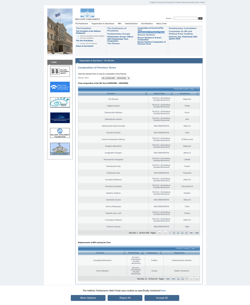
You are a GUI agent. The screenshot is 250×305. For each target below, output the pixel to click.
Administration (131, 24)
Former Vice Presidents (88, 43)
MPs (120, 24)
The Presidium (83, 28)
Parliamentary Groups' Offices (120, 37)
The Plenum (113, 43)
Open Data (199, 2)
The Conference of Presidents (116, 29)
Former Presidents (86, 38)
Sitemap (185, 2)
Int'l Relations (147, 24)
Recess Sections (146, 35)
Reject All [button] (125, 297)
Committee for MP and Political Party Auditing (181, 32)
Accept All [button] (162, 297)
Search (169, 18)
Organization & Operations (103, 24)
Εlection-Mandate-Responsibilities (92, 36)
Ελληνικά (169, 2)
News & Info (161, 24)
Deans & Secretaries (84, 46)
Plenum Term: (83, 78)
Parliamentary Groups (118, 34)
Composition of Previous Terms (151, 32)
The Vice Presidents (84, 41)
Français (160, 2)
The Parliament (81, 24)
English (153, 2)
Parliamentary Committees (182, 28)
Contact (177, 2)
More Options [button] (88, 297)
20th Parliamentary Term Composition (117, 40)
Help (192, 2)
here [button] (163, 290)
